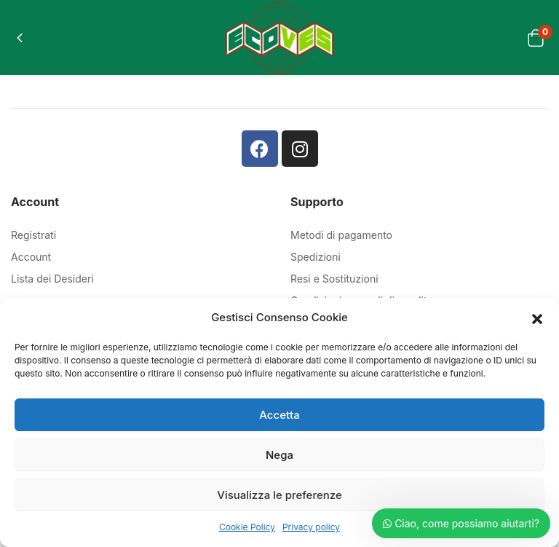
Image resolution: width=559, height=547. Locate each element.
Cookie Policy (247, 527)
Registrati (33, 235)
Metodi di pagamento (341, 235)
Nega (279, 455)
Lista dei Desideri (52, 278)
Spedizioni (315, 257)
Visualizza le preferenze (279, 495)
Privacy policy (311, 527)
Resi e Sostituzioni (334, 278)
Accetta (279, 415)
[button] (537, 317)
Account (31, 257)
